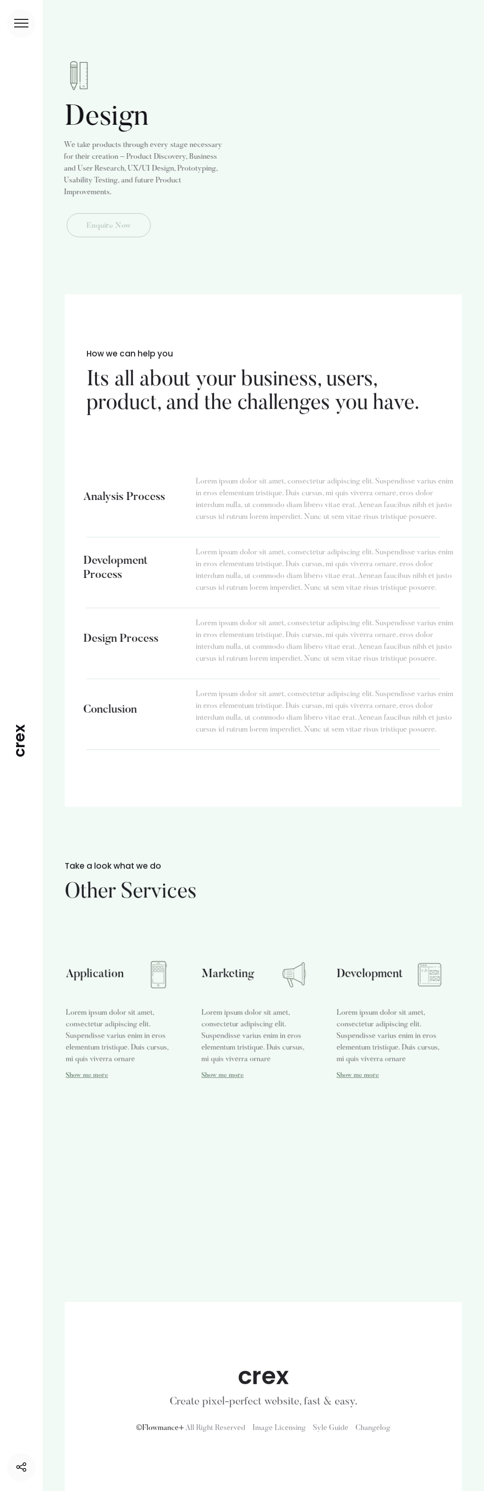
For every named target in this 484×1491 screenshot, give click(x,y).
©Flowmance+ (160, 1433)
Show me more (87, 1074)
